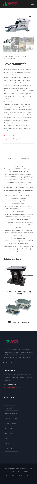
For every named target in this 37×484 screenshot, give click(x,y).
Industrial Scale (12, 56)
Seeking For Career (11, 418)
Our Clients (9, 428)
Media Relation (10, 449)
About (14, 476)
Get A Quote (7, 434)
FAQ (6, 439)
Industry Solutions (10, 413)
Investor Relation (9, 423)
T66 (14, 206)
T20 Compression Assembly (18, 322)
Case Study (9, 408)
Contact (6, 444)
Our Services (7, 403)
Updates (22, 476)
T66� (14, 171)
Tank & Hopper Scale (16, 139)
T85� (20, 171)
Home (5, 56)
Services (30, 476)
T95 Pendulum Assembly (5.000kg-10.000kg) (18, 293)
